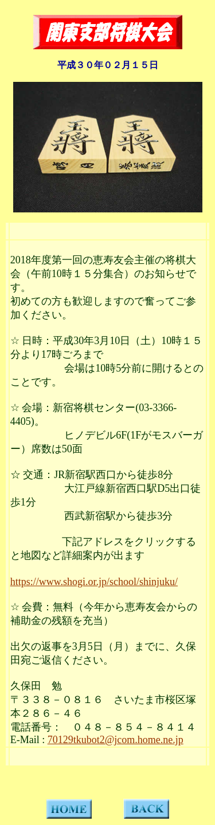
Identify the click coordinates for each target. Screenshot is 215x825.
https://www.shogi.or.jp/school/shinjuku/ (94, 581)
